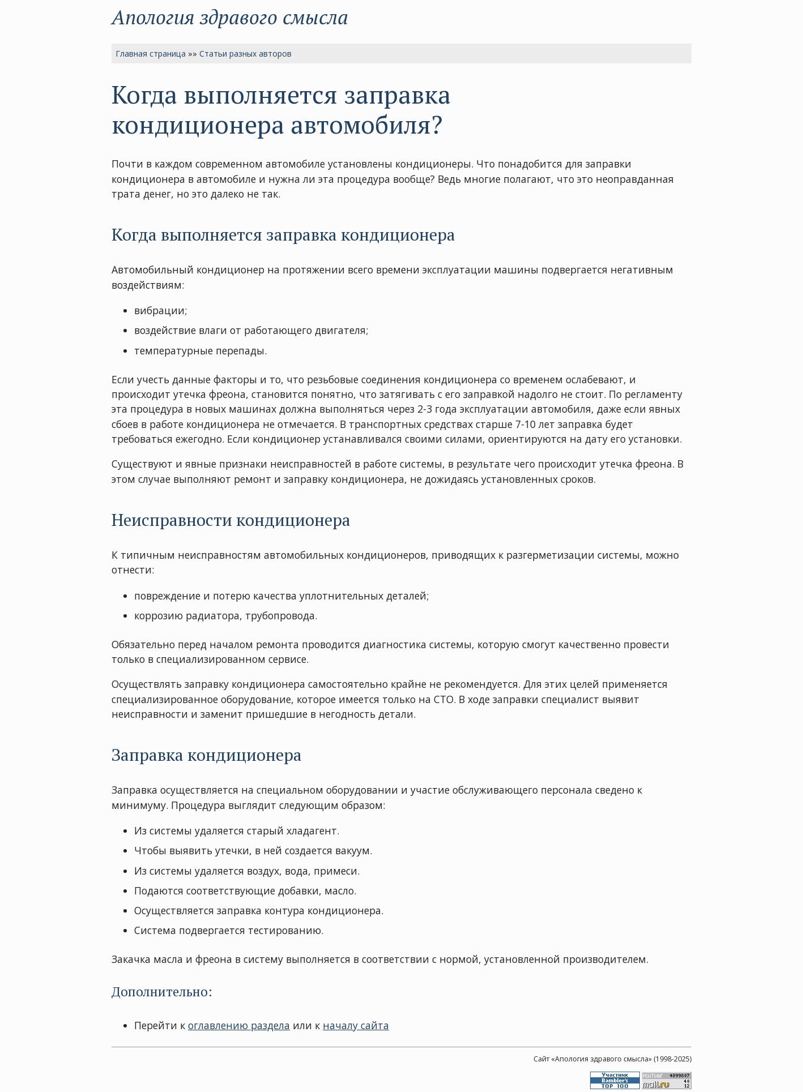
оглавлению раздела (239, 1025)
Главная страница (151, 53)
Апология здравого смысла (230, 16)
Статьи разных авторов (245, 53)
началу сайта (356, 1025)
